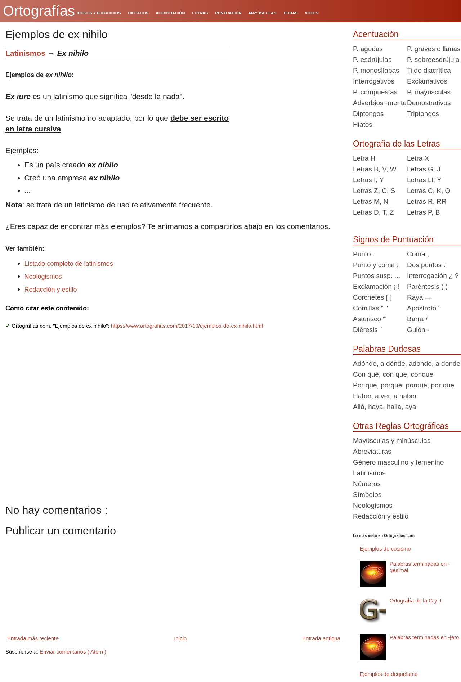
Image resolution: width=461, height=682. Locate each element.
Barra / (417, 319)
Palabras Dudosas (387, 349)
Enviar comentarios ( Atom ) (73, 652)
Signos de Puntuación (393, 239)
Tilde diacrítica (429, 70)
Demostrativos (429, 103)
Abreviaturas (372, 451)
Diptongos (368, 113)
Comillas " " (370, 308)
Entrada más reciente (33, 638)
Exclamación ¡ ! (376, 286)
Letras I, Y (368, 180)
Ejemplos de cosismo (385, 549)
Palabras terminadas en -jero (424, 637)
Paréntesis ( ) (427, 286)
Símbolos (367, 494)
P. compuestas (375, 92)
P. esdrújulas (372, 59)
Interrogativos (373, 81)
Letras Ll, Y (424, 180)
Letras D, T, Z (373, 212)
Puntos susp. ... (376, 275)
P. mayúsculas (429, 92)
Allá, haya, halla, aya (384, 406)
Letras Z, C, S (374, 190)
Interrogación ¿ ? (433, 275)
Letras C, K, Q (428, 190)
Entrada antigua (321, 638)
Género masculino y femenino (398, 462)
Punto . (364, 254)
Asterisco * (369, 319)
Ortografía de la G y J (415, 600)
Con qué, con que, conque (393, 374)
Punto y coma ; (376, 265)
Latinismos (25, 53)
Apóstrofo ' (423, 308)
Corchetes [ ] (372, 297)
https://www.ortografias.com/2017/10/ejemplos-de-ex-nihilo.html (187, 326)
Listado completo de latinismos (68, 263)
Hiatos (362, 124)
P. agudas (368, 49)
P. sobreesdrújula (433, 59)
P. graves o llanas (434, 49)
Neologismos (43, 276)
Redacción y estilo (50, 289)
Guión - (418, 329)
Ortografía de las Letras (396, 143)
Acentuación (376, 34)
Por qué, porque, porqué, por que (403, 385)
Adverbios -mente (380, 103)
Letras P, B (423, 212)
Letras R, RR (427, 201)
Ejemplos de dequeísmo (389, 674)
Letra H (364, 158)
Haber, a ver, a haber (385, 396)
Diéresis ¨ (367, 329)
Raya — (419, 297)
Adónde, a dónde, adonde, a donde (406, 363)
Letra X (418, 158)
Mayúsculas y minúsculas (391, 440)
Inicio (180, 638)
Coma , (418, 254)
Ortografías (39, 11)
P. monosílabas (376, 70)
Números (367, 484)
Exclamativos (427, 81)
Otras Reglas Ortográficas (401, 426)
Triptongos (423, 113)
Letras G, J (423, 169)
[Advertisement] (288, 93)
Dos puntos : (426, 265)
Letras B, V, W (375, 169)
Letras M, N (370, 201)
